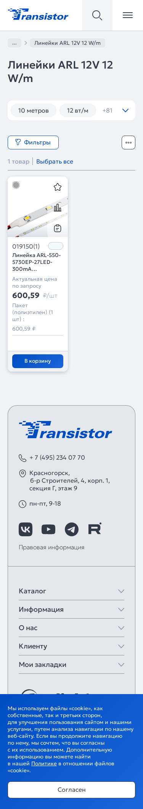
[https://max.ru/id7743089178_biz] (117, 529)
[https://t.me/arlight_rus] (72, 529)
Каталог (32, 590)
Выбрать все (54, 161)
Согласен (72, 789)
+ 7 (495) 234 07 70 (57, 457)
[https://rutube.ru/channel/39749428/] (94, 529)
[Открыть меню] (127, 15)
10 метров (33, 110)
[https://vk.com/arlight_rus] (25, 529)
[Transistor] (38, 13)
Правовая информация (52, 547)
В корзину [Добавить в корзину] (37, 360)
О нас (28, 627)
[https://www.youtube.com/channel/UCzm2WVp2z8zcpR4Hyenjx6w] (48, 529)
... (14, 42)
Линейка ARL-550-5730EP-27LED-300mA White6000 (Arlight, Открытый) (36, 262)
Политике (44, 763)
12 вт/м (77, 110)
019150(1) (26, 246)
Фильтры (33, 142)
